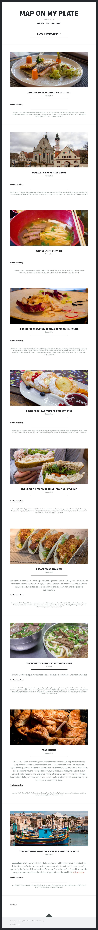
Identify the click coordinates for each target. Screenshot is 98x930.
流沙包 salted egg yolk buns (60, 690)
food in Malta (49, 749)
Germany (82, 112)
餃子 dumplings (73, 692)
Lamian (41, 351)
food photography (65, 112)
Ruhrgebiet (82, 114)
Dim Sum (58, 349)
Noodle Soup (54, 273)
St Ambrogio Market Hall (71, 511)
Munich (46, 273)
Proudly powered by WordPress (20, 921)
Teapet (54, 353)
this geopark (78, 872)
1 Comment (59, 513)
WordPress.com (15, 924)
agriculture (32, 192)
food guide (43, 688)
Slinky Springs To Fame (43, 116)
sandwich (60, 511)
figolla (56, 793)
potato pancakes (54, 433)
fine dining (55, 112)
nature (44, 194)
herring (72, 431)
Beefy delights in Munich (49, 250)
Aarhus (30, 603)
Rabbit (49, 795)
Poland (37, 433)
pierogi (32, 433)
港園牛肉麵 (40, 692)
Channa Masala (82, 603)
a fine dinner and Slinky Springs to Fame (49, 92)
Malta (83, 793)
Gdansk (62, 431)
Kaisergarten (24, 114)
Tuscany (51, 513)
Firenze (44, 509)
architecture (31, 112)
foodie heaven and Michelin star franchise (49, 663)
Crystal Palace (40, 793)
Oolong (33, 353)
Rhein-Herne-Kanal (64, 114)
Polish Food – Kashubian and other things (49, 410)
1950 (26, 192)
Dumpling (65, 349)
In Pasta (71, 509)
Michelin (39, 194)
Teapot (59, 353)
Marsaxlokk (77, 885)
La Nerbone (81, 509)
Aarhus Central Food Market (42, 603)
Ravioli (54, 511)
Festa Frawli (50, 793)
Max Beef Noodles (74, 351)
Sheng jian (47, 353)
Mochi (82, 351)
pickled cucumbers (23, 433)
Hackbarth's (16, 114)
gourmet (24, 351)
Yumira (64, 273)
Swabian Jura (71, 194)
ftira (72, 793)
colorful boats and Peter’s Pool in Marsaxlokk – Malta (49, 851)
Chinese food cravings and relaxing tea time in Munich (49, 328)
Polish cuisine (44, 433)
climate (52, 192)
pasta (17, 511)
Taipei (83, 688)
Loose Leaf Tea (59, 351)
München (15, 353)
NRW (30, 114)
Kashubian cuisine (81, 431)
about (59, 23)
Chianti (38, 509)
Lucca (13, 511)
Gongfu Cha (17, 351)
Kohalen (54, 605)
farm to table (67, 192)
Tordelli (46, 513)
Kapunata (77, 793)
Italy (75, 509)
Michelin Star (71, 688)
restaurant (53, 114)
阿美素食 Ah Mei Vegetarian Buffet (56, 692)
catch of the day (31, 885)
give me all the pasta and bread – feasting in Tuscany (49, 488)
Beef (42, 271)
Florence (49, 509)
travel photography (45, 887)
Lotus (66, 351)
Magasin (60, 605)
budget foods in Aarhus (49, 568)
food (51, 96)
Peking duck (40, 353)
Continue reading (17, 104)
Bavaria (32, 271)
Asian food (31, 349)
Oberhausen (37, 114)
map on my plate (49, 13)
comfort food (53, 271)
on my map (40, 23)
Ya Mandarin (81, 353)
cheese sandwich (18, 605)
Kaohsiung (62, 688)
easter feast (48, 112)
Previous (14, 904)
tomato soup (64, 433)
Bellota (46, 271)
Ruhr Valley (74, 114)
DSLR (42, 112)
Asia (47, 666)
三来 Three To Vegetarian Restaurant (39, 690)
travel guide (65, 353)
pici (26, 511)
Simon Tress (62, 194)
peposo (22, 511)
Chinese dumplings (41, 431)
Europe (47, 96)
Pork (59, 273)
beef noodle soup (41, 349)
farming (74, 192)
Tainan (78, 688)
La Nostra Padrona (58, 885)
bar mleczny (31, 431)
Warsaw (71, 433)
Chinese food (51, 349)
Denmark (36, 605)
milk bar (14, 433)
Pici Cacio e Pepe (33, 511)
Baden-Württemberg (43, 192)
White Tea (73, 353)
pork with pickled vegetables (72, 605)
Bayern (38, 271)
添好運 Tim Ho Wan (76, 690)
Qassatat (43, 795)
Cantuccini (32, 509)
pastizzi (37, 795)
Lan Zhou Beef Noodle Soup (35, 273)
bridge (37, 112)
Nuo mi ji (27, 353)
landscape (32, 194)
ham (66, 509)
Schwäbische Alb (52, 194)
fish (38, 885)
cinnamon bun (28, 605)
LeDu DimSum (48, 351)
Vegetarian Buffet (21, 690)
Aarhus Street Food (58, 603)
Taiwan (12, 690)
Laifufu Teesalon (32, 351)
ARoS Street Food (70, 603)
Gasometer (75, 112)
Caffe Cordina (31, 793)
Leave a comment (56, 116)
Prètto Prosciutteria (45, 511)
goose (67, 431)
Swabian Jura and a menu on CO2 (49, 172)
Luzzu (67, 885)
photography (46, 114)
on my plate (50, 23)
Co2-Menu (58, 192)
